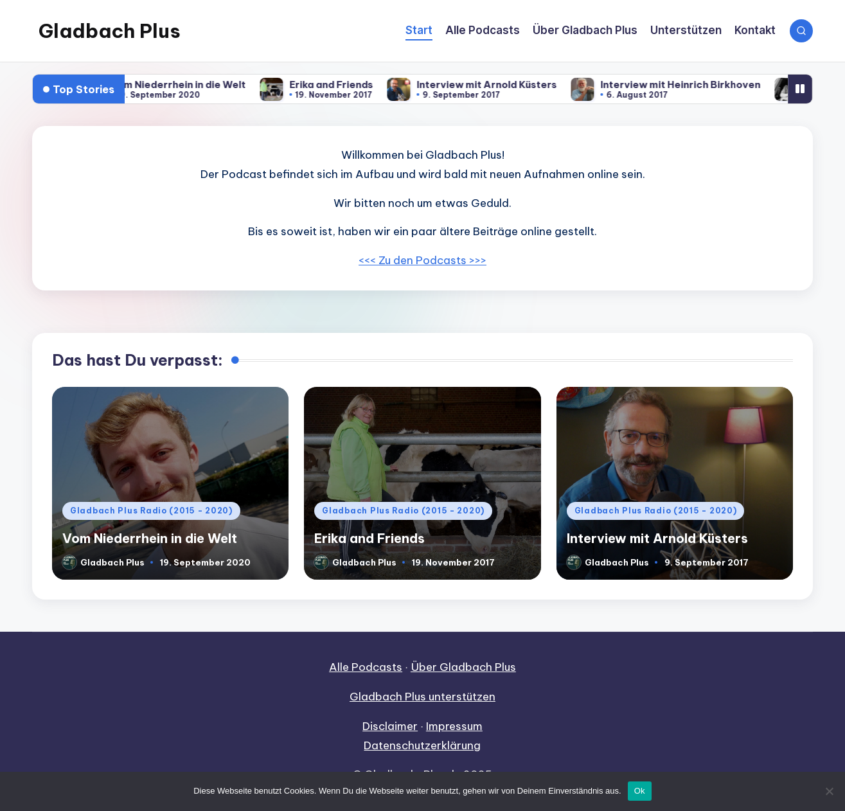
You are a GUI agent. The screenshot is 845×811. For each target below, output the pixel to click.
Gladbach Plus (110, 31)
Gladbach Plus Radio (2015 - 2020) (151, 510)
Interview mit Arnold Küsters (500, 84)
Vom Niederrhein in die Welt (191, 84)
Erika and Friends (344, 84)
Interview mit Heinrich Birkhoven (694, 84)
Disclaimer (390, 726)
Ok (639, 791)
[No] (829, 791)
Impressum (454, 726)
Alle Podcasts (365, 667)
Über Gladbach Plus (463, 667)
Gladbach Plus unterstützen (422, 697)
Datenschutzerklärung (422, 745)
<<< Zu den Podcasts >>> (422, 260)
